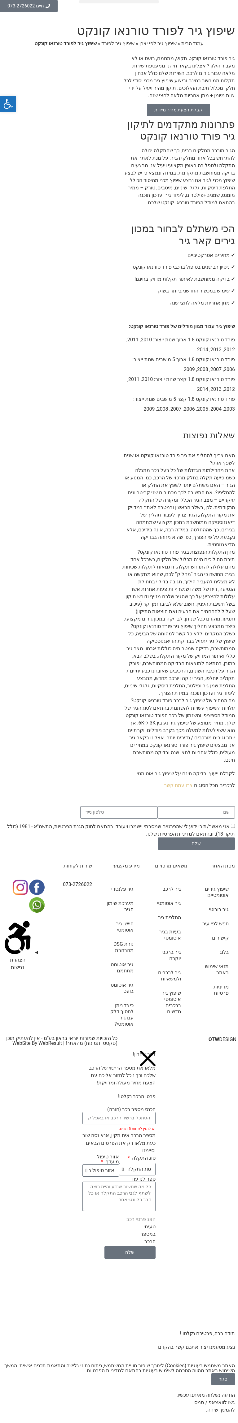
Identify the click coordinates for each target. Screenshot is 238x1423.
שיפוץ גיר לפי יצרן (158, 43)
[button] (119, 1)
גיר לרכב (172, 889)
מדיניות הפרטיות (175, 834)
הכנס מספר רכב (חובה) (131, 1109)
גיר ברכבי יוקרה (171, 955)
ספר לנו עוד (143, 1179)
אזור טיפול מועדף (108, 1159)
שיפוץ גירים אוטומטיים (217, 892)
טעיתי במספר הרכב (148, 1234)
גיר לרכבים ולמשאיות (169, 976)
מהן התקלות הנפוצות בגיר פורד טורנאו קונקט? (186, 552)
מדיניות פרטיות (221, 990)
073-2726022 (77, 884)
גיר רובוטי (219, 909)
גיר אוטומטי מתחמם (121, 968)
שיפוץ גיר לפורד (117, 43)
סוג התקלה (143, 1158)
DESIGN (222, 1039)
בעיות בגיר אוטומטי (170, 935)
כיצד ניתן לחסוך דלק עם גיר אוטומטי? (122, 1014)
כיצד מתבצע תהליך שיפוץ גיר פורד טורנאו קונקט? (183, 626)
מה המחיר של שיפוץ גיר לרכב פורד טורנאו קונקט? (183, 700)
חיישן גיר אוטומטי (125, 927)
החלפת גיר (169, 917)
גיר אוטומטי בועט (121, 988)
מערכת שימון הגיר (120, 906)
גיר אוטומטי (169, 903)
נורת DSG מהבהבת (123, 947)
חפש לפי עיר (215, 924)
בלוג (224, 952)
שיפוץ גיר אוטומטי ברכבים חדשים (171, 1002)
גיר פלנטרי (122, 889)
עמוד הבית (192, 43)
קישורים (220, 938)
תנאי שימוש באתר (217, 969)
